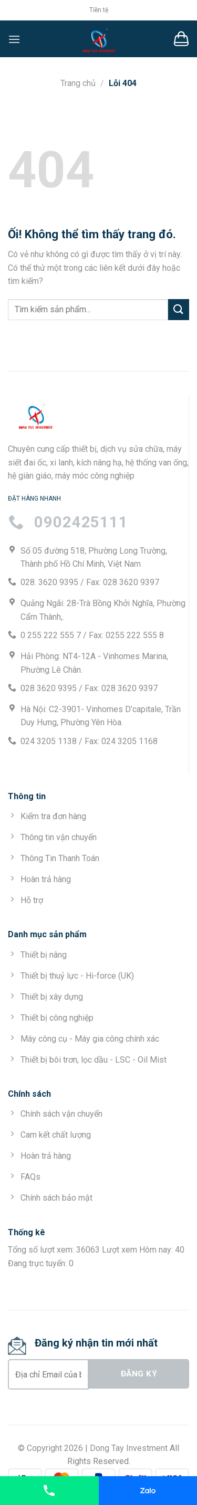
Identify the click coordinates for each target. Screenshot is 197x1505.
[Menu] (14, 39)
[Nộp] (178, 309)
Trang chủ (78, 83)
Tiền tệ (98, 10)
